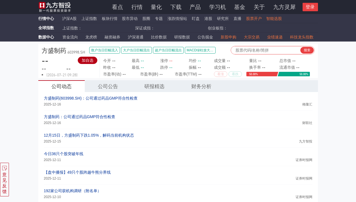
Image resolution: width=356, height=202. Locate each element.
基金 (239, 7)
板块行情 (109, 18)
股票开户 (254, 18)
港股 (208, 18)
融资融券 (112, 37)
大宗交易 (252, 37)
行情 (137, 7)
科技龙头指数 (301, 37)
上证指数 (89, 18)
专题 (159, 18)
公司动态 (61, 86)
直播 (237, 18)
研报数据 (182, 37)
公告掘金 (205, 37)
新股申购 (228, 37)
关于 (259, 7)
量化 (156, 7)
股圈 (146, 18)
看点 (117, 7)
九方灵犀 (284, 7)
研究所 (223, 18)
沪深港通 (135, 37)
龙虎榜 (91, 37)
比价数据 (159, 37)
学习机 (217, 7)
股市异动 (130, 18)
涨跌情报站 (177, 18)
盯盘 (196, 18)
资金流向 (70, 37)
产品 (195, 7)
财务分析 (201, 86)
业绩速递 (275, 37)
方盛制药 (54, 50)
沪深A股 (69, 18)
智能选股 (274, 18)
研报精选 (154, 86)
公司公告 (108, 86)
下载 (175, 7)
